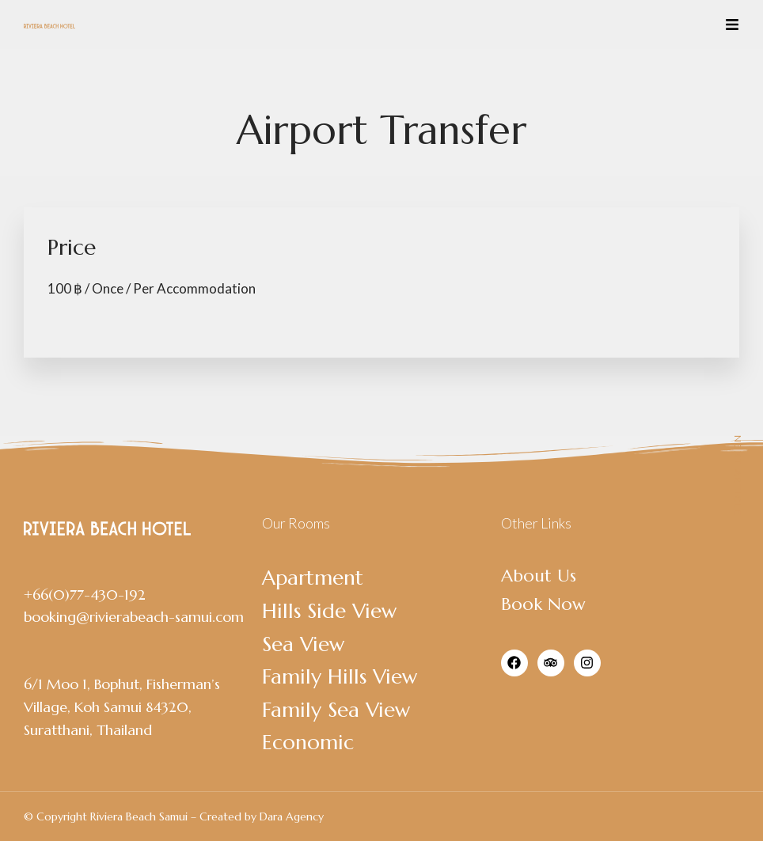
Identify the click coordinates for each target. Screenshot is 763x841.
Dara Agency (292, 816)
